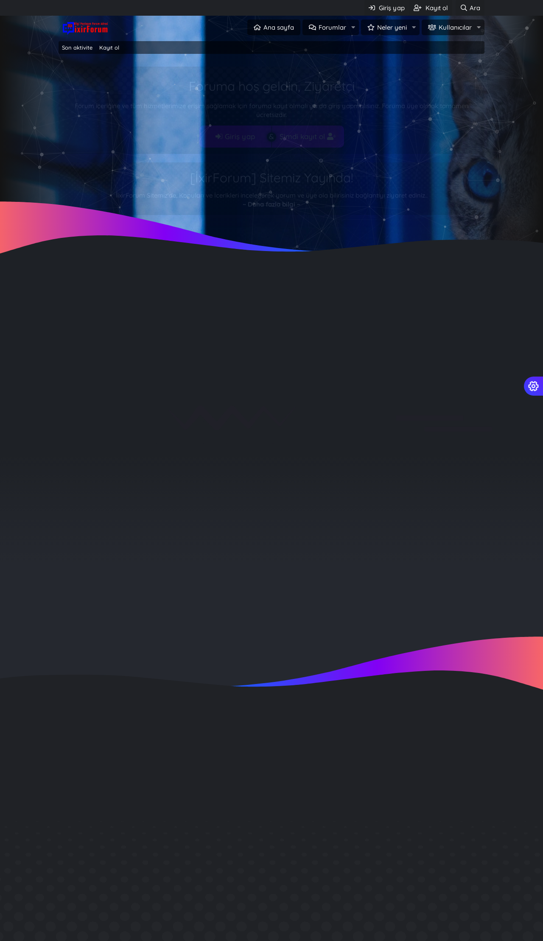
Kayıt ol (109, 47)
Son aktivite (77, 47)
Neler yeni (392, 27)
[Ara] (470, 8)
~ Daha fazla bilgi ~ (271, 204)
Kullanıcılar (455, 27)
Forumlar (332, 27)
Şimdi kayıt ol (308, 136)
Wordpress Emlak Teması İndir (410, 935)
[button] (353, 27)
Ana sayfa (278, 27)
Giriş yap (235, 136)
